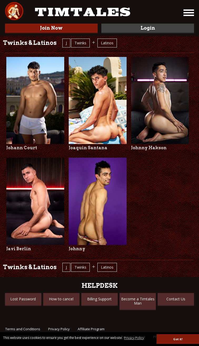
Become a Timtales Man (138, 301)
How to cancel (61, 298)
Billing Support (99, 298)
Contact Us (175, 298)
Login (148, 28)
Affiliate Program (91, 329)
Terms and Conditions (22, 329)
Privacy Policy (59, 329)
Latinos (107, 42)
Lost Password (23, 298)
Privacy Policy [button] (134, 338)
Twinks (80, 42)
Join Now (51, 28)
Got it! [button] (177, 339)
